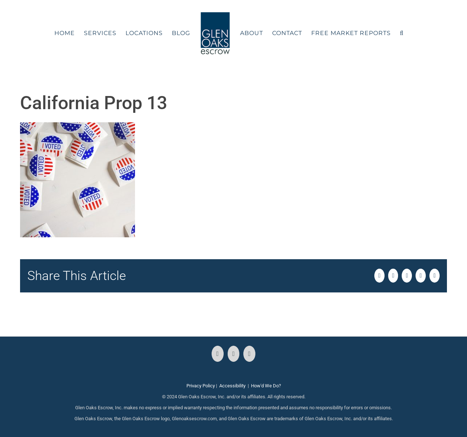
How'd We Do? (266, 385)
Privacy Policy (200, 385)
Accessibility (232, 385)
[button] (402, 33)
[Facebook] (218, 354)
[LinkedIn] (249, 354)
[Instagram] (234, 354)
